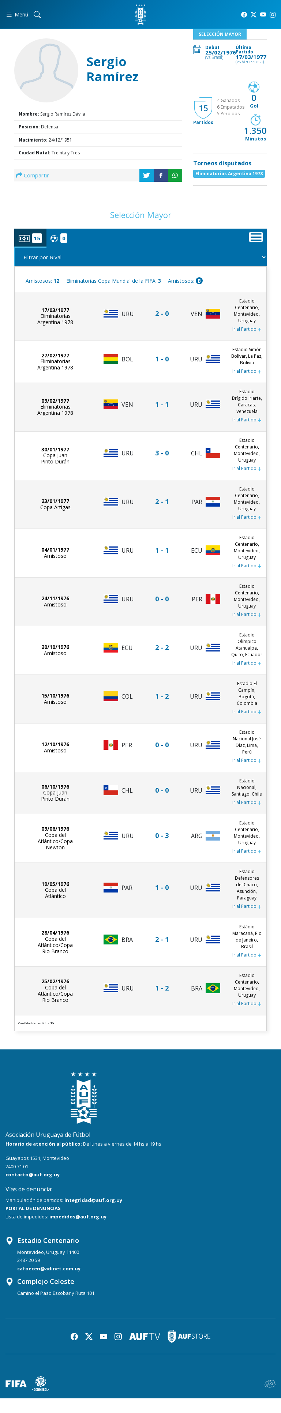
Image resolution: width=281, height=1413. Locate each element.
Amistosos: (42, 280)
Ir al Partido (247, 329)
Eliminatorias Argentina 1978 (229, 173)
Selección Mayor (220, 34)
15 (203, 107)
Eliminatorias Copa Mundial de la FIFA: (113, 280)
